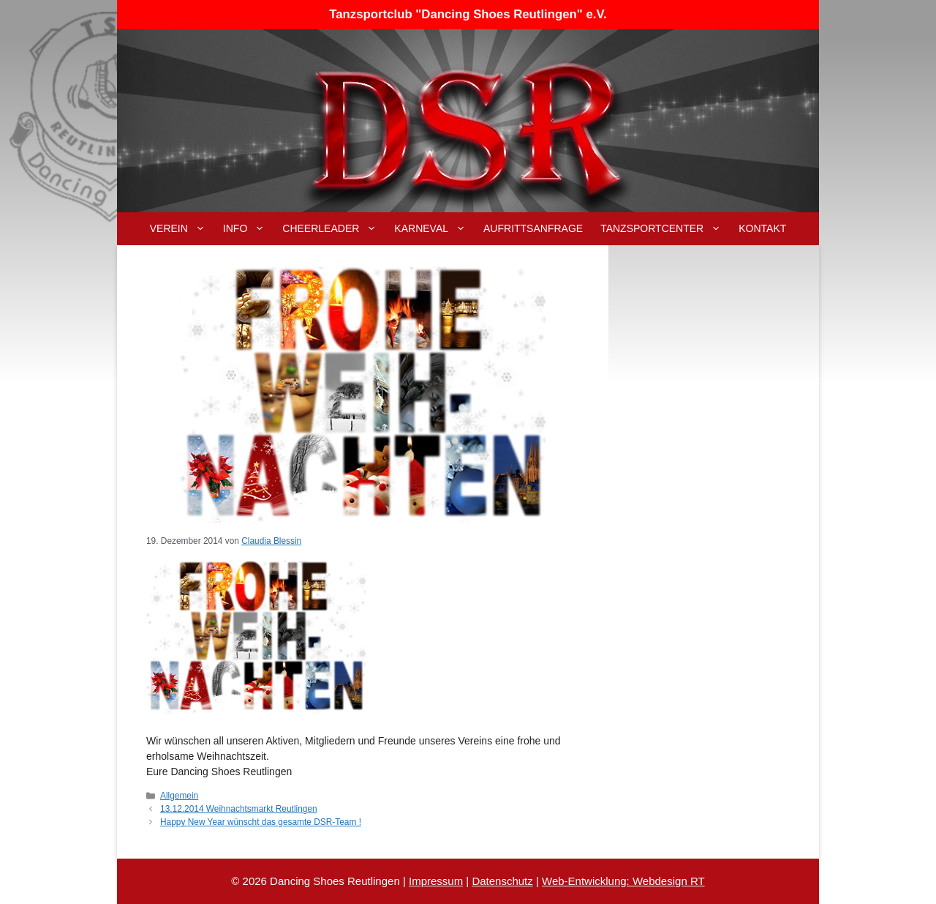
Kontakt (762, 228)
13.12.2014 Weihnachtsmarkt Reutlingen (238, 809)
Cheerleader (333, 228)
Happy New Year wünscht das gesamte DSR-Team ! (260, 822)
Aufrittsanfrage (533, 228)
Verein (182, 228)
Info (248, 228)
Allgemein (179, 796)
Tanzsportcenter (665, 228)
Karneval (434, 228)
